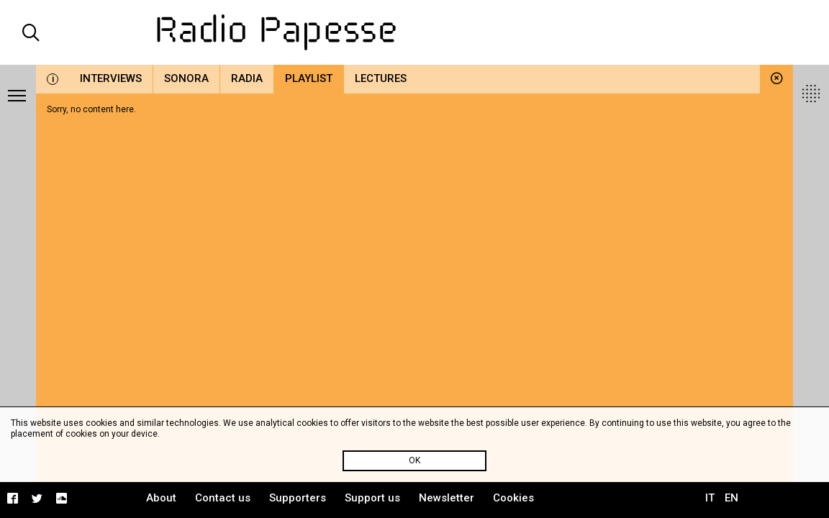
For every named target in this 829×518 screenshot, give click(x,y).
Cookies (513, 497)
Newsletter (446, 497)
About (161, 497)
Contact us (222, 497)
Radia (247, 78)
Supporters (297, 497)
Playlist (308, 78)
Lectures (381, 78)
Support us (372, 497)
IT (710, 497)
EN (731, 497)
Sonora (186, 78)
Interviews (111, 78)
